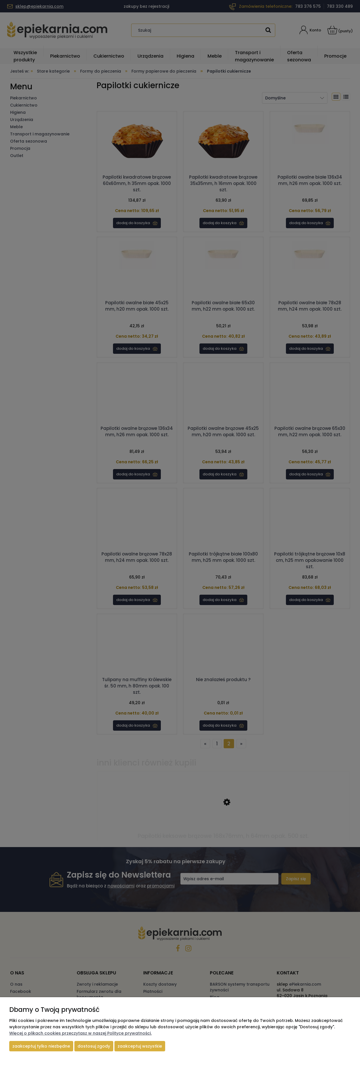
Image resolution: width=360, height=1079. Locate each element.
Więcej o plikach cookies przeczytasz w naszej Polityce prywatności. (80, 1033)
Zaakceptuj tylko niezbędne (41, 1046)
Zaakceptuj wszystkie (140, 1046)
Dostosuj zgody (94, 1046)
